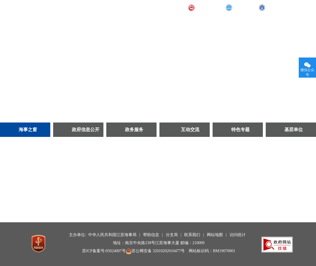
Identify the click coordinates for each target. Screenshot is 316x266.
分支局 (172, 235)
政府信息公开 (85, 129)
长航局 (273, 7)
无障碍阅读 (296, 7)
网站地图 (215, 235)
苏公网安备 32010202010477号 (155, 251)
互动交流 (190, 129)
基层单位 (293, 129)
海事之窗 (28, 129)
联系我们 (192, 235)
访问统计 (238, 235)
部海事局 (242, 7)
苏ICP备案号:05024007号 (104, 251)
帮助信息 (151, 235)
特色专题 (240, 129)
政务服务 (134, 129)
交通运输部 (207, 7)
